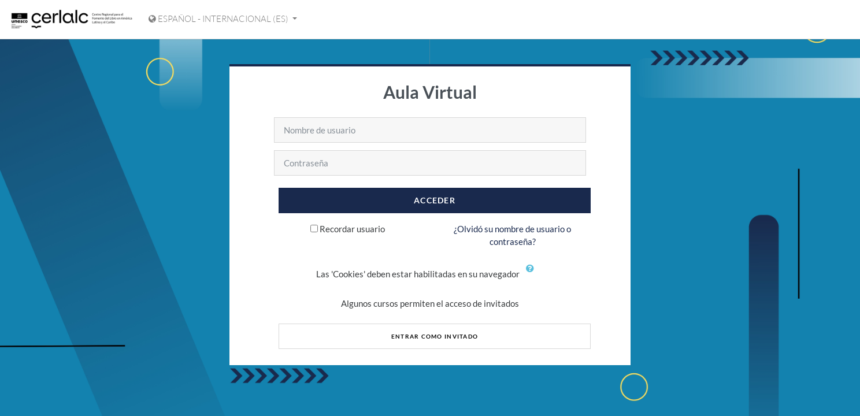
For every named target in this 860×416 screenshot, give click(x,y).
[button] (533, 275)
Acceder (434, 200)
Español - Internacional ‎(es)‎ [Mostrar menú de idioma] (219, 18)
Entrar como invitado (435, 336)
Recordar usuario (352, 229)
